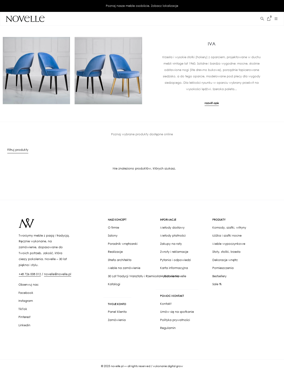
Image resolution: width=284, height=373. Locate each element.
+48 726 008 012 (30, 274)
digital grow (175, 366)
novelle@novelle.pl (57, 274)
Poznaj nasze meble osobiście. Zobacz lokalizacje (142, 6)
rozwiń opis (212, 103)
